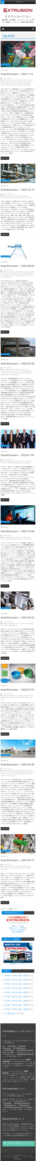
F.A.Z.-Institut (9, 772)
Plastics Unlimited (17, 868)
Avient (12, 80)
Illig (20, 537)
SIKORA (6, 275)
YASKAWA (27, 463)
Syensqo (27, 275)
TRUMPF (31, 275)
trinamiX (8, 775)
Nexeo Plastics (10, 373)
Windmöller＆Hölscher (6, 277)
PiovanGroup (4, 197)
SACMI (21, 539)
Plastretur (16, 697)
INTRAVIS (15, 273)
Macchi (2, 83)
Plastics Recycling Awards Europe (22, 83)
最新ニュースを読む (18, 926)
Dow (7, 195)
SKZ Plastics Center (14, 275)
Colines (31, 80)
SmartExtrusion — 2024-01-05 (17, 455)
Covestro (23, 369)
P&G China (3, 774)
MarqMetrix (20, 772)
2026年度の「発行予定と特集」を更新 (15, 975)
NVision (31, 772)
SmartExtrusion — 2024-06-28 (17, 363)
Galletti (11, 81)
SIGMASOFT (10, 463)
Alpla (9, 80)
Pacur (6, 625)
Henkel (17, 537)
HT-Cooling (24, 81)
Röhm (2, 275)
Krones (2, 868)
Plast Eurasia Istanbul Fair (14, 197)
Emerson (26, 272)
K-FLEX (20, 273)
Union (21, 85)
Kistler (27, 537)
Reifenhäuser (25, 197)
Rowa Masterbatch (14, 539)
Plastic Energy (10, 697)
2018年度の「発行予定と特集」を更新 (15, 1009)
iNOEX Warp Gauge (25, 866)
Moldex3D (26, 371)
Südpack (28, 868)
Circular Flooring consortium (16, 272)
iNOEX (11, 273)
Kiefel (24, 273)
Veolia (24, 85)
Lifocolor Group (20, 195)
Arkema (4, 461)
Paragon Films (8, 868)
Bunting (8, 537)
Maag (7, 539)
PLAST (8, 774)
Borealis (20, 80)
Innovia (7, 273)
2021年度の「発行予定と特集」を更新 (15, 996)
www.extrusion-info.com (20, 1061)
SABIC (30, 197)
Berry (7, 272)
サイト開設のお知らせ (10, 1013)
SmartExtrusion (5, 64)
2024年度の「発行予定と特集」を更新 (15, 984)
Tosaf (5, 869)
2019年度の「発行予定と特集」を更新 (15, 1005)
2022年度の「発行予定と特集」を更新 (15, 992)
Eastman (17, 623)
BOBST (12, 623)
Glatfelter (31, 272)
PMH (31, 273)
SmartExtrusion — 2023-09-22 (17, 617)
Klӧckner (3, 539)
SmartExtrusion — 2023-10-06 (17, 531)
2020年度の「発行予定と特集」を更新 (15, 1001)
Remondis (22, 697)
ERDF (7, 81)
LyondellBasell (29, 623)
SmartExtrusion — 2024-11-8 (17, 74)
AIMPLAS (4, 80)
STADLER (7, 85)
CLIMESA (17, 369)
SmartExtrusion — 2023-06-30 (17, 764)
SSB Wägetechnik (12, 625)
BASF (16, 80)
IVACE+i (30, 81)
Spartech (22, 275)
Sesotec (24, 373)
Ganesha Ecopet (17, 81)
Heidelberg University (21, 461)
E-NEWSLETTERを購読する (18, 930)
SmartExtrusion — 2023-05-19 (17, 860)
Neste (30, 371)
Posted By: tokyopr (7, 78)
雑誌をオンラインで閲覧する (18, 928)
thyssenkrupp (17, 463)
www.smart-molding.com (19, 1073)
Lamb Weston (11, 195)
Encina (11, 371)
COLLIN (13, 770)
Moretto (26, 195)
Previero (3, 85)
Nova (15, 373)
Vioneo (28, 85)
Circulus (12, 369)
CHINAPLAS (26, 80)
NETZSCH (3, 373)
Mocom (3, 625)
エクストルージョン (18, 16)
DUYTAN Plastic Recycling (24, 770)
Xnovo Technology (14, 374)
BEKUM (8, 866)
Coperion (3, 81)
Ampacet (4, 623)
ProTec (24, 868)
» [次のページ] (17, 909)
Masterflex (21, 695)
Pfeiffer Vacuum (9, 83)
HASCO (3, 273)
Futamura (22, 623)
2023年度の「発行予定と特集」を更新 (15, 988)
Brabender (12, 461)
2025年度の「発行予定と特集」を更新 (15, 979)
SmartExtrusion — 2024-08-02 (17, 265)
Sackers (20, 373)
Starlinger (13, 85)
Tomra (17, 85)
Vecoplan (13, 775)
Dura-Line (17, 866)
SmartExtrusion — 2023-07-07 (17, 689)
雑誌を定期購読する (18, 932)
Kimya (27, 273)
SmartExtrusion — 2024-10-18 (17, 189)
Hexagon (15, 371)
